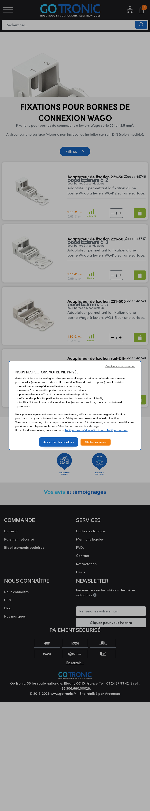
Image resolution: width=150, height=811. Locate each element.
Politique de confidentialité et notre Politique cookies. (96, 430)
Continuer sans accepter (120, 366)
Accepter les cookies (58, 442)
